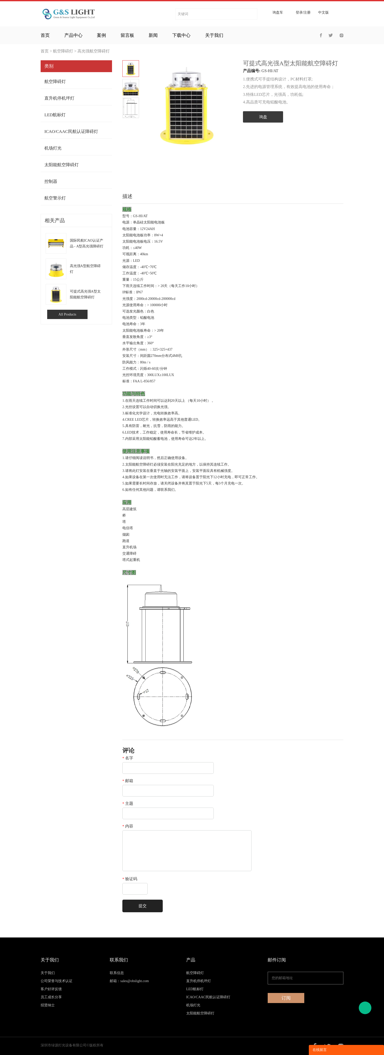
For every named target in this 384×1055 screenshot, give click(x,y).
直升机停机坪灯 (59, 98)
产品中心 (73, 35)
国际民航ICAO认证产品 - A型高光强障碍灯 (87, 243)
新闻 (153, 35)
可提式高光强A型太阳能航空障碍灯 (85, 294)
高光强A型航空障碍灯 (85, 269)
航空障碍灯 (63, 51)
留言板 (127, 35)
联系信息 (117, 973)
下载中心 (181, 35)
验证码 (129, 879)
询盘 (263, 117)
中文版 (323, 12)
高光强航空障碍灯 (93, 51)
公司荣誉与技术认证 (56, 981)
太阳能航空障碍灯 (61, 164)
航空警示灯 (55, 198)
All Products (67, 314)
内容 (127, 826)
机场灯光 (53, 148)
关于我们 (214, 35)
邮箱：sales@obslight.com (129, 981)
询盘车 (277, 12)
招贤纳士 (48, 1005)
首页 (45, 35)
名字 (127, 758)
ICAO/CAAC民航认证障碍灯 (71, 131)
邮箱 (127, 781)
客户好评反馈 (51, 989)
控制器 (50, 181)
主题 (127, 804)
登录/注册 (303, 12)
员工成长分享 (51, 997)
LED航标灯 (55, 114)
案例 (101, 35)
